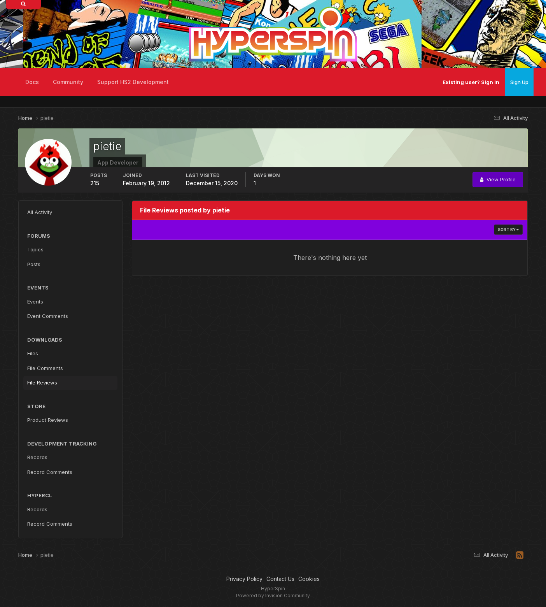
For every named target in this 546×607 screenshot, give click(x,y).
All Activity (39, 212)
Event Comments (47, 316)
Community (68, 82)
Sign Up (519, 82)
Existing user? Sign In (471, 82)
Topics (35, 249)
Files (32, 353)
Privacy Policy (244, 578)
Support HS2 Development (133, 82)
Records (37, 457)
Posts (33, 264)
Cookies (309, 578)
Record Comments (49, 472)
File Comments (45, 368)
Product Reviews (47, 420)
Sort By (508, 229)
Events (35, 301)
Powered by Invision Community (273, 595)
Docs (32, 82)
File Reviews (42, 382)
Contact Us (280, 578)
